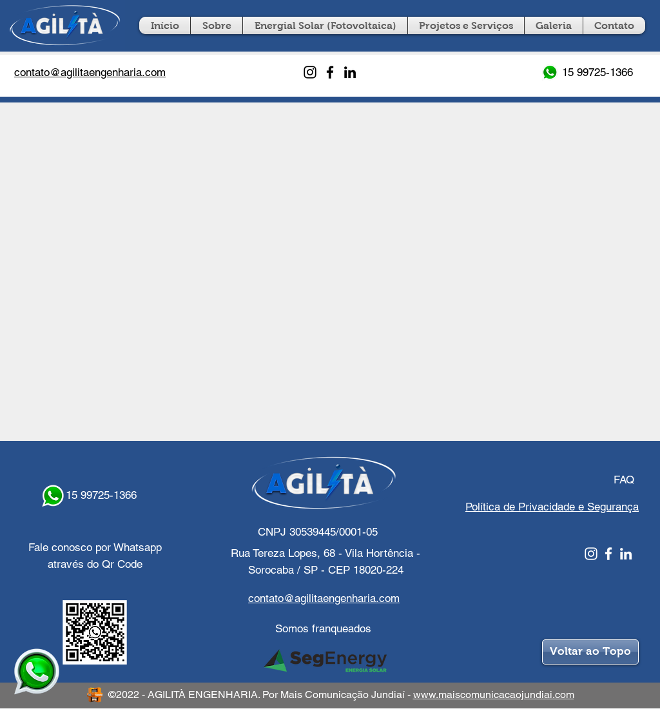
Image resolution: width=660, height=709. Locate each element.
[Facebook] (330, 72)
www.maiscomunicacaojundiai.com (493, 694)
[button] (466, 25)
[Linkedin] (625, 553)
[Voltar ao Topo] (590, 652)
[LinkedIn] (350, 72)
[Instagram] (310, 72)
